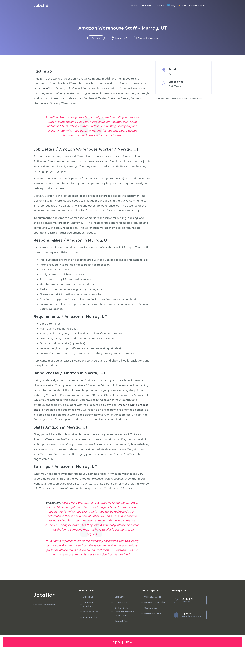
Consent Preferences (44, 604)
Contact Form (122, 621)
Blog (171, 5)
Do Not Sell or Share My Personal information (124, 612)
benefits (46, 88)
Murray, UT (128, 149)
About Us (88, 597)
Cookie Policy (90, 617)
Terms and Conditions (89, 604)
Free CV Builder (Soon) (192, 5)
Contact (160, 5)
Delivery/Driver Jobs (154, 602)
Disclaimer (120, 597)
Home (134, 5)
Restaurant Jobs (152, 613)
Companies (146, 5)
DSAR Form (121, 602)
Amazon (74, 240)
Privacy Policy (90, 611)
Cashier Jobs (150, 608)
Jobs (157, 98)
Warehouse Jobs (152, 597)
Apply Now (122, 641)
